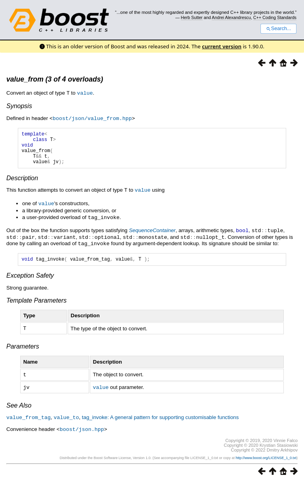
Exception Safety (30, 280)
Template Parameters (36, 305)
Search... (278, 28)
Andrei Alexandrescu (231, 17)
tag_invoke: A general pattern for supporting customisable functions (160, 421)
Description (22, 184)
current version (221, 46)
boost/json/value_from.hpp (92, 117)
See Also (18, 409)
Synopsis (19, 105)
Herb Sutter (192, 17)
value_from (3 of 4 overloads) (54, 79)
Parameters (22, 351)
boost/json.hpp (82, 432)
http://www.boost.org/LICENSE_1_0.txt (266, 461)
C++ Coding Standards (274, 17)
